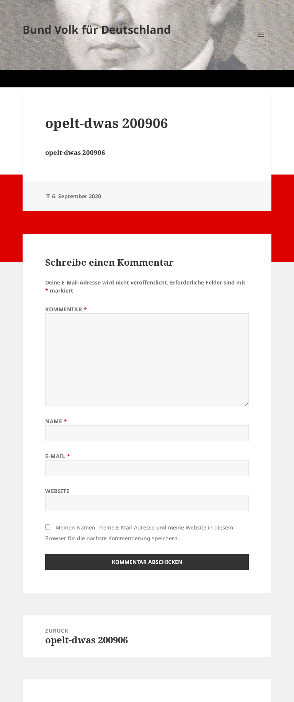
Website (57, 491)
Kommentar (66, 309)
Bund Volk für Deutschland (97, 29)
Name (56, 421)
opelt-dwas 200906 (75, 152)
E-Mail (57, 456)
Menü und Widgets (260, 45)
